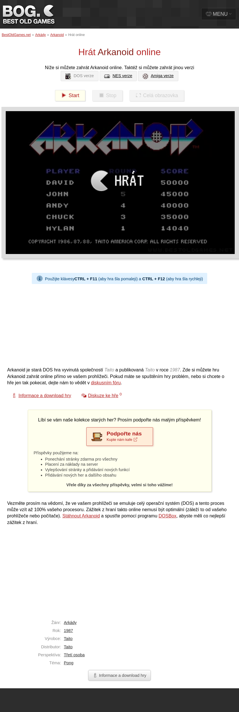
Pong (69, 663)
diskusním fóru (106, 382)
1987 (68, 630)
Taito (68, 638)
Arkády (40, 35)
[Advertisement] (79, 324)
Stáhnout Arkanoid (81, 515)
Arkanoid (57, 35)
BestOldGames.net (16, 35)
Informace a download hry (120, 675)
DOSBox (167, 515)
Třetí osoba (74, 655)
